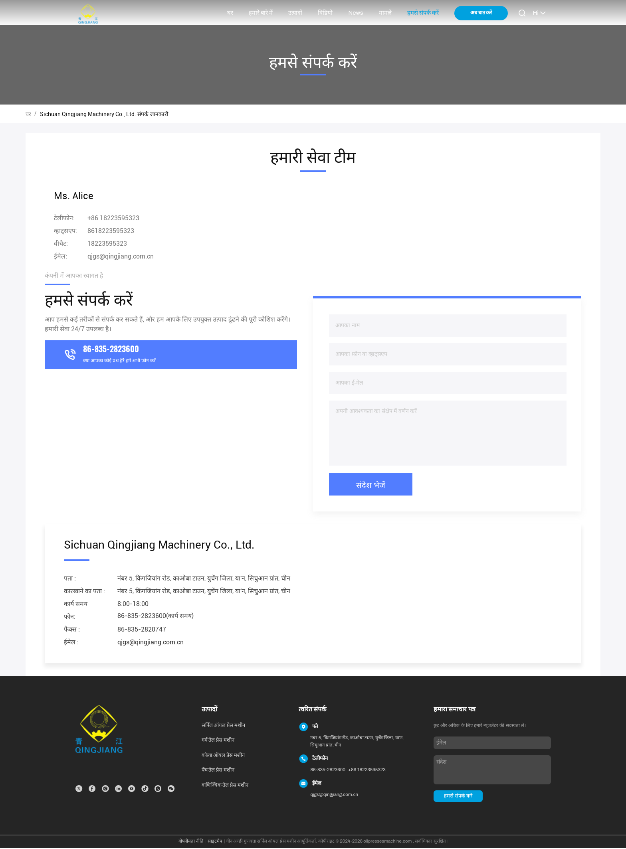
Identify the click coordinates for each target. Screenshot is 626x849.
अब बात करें (481, 13)
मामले (385, 13)
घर (230, 13)
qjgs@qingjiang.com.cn (120, 257)
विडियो (325, 13)
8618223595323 (110, 232)
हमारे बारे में (261, 13)
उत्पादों (295, 13)
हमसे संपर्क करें (423, 13)
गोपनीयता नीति (190, 842)
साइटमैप (215, 842)
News (356, 13)
